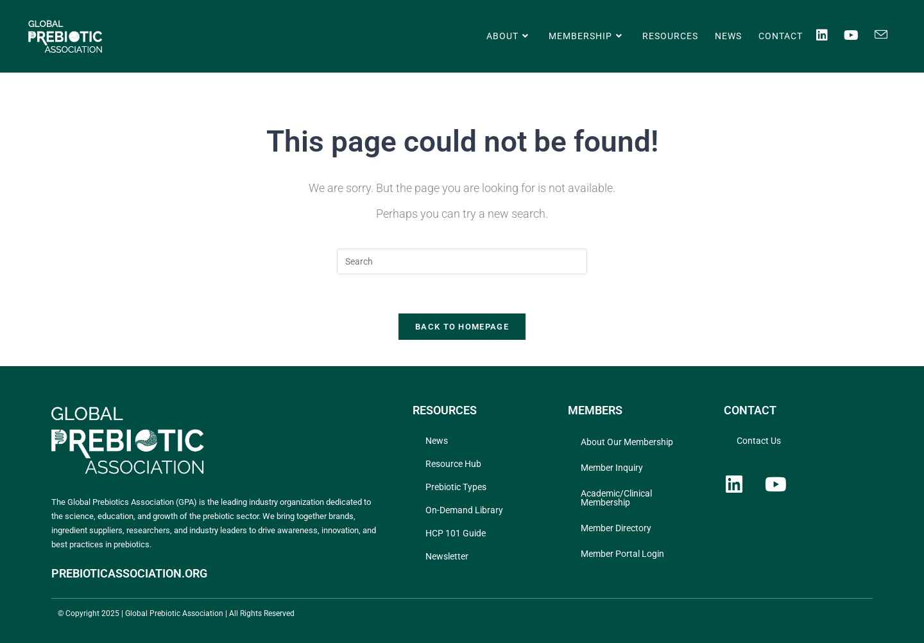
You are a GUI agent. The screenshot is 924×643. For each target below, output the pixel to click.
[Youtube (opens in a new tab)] (859, 35)
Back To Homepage (462, 326)
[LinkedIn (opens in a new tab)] (830, 35)
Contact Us (759, 441)
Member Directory (616, 528)
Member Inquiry (612, 467)
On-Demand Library (464, 510)
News (436, 441)
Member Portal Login (622, 554)
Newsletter (446, 556)
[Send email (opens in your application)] (889, 35)
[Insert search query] (462, 261)
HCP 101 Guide (455, 533)
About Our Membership (627, 442)
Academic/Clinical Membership (616, 497)
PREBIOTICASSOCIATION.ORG (129, 573)
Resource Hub (453, 464)
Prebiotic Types (455, 487)
